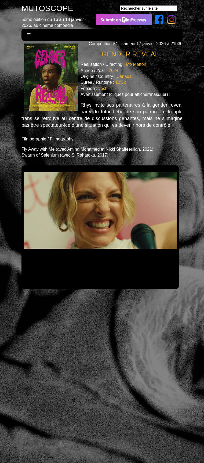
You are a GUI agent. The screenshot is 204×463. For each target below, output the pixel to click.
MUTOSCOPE (47, 8)
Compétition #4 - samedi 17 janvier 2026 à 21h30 (136, 43)
